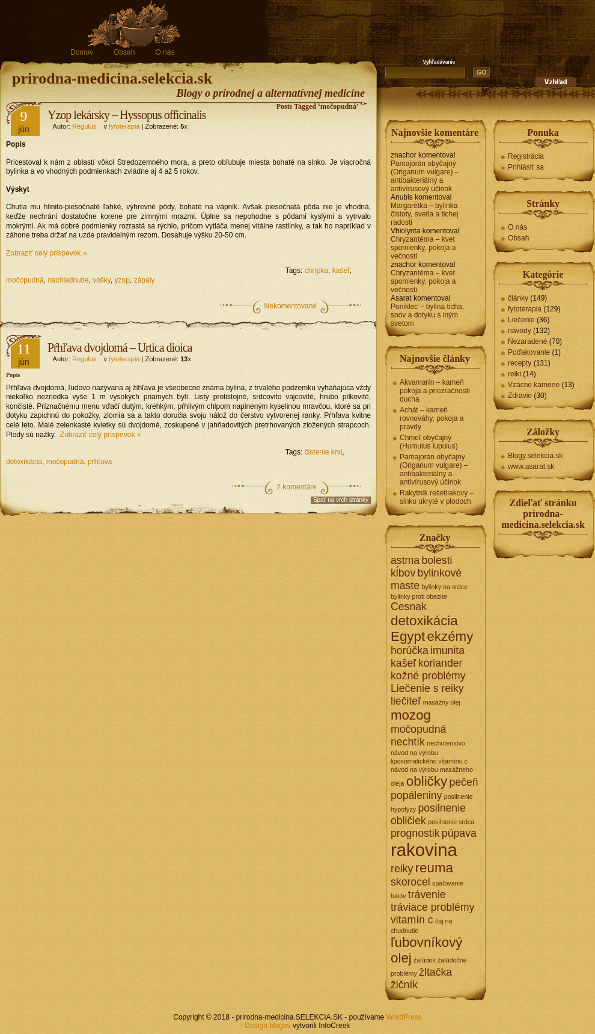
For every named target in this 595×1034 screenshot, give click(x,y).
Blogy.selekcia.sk (535, 455)
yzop (122, 280)
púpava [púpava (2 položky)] (459, 833)
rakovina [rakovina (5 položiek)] (424, 850)
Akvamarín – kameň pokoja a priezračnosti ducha (435, 390)
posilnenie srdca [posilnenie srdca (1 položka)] (451, 821)
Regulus (84, 126)
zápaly (144, 280)
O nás (164, 52)
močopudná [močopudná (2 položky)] (418, 729)
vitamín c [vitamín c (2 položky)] (412, 920)
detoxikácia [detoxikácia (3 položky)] (424, 620)
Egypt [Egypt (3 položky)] (408, 636)
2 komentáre (296, 487)
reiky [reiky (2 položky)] (402, 869)
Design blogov (268, 1025)
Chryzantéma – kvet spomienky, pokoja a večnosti (423, 247)
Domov (81, 52)
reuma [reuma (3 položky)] (434, 867)
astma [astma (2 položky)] (405, 560)
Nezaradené (527, 341)
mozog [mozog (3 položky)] (411, 715)
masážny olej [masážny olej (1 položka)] (441, 702)
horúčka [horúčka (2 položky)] (410, 650)
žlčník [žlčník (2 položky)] (404, 985)
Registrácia (526, 156)
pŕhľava (100, 461)
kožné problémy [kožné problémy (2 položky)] (428, 676)
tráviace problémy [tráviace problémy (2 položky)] (432, 907)
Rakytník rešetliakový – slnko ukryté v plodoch (437, 497)
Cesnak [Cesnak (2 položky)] (409, 607)
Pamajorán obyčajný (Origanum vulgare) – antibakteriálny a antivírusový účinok (425, 176)
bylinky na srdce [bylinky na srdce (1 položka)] (444, 586)
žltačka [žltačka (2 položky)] (435, 972)
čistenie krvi (324, 452)
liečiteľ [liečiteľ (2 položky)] (406, 701)
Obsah (124, 52)
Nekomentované (290, 306)
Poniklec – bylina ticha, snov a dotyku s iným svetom (427, 315)
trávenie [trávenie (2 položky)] (427, 895)
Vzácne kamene (534, 385)
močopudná (25, 280)
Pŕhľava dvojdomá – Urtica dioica (119, 347)
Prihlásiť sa (526, 167)
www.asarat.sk (531, 466)
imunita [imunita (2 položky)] (447, 650)
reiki (514, 374)
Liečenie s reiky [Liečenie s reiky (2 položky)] (427, 688)
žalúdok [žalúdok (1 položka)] (424, 960)
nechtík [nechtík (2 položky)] (408, 742)
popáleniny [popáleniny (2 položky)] (416, 795)
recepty (519, 363)
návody (519, 330)
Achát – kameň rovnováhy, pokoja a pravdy (432, 418)
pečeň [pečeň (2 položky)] (463, 782)
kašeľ (341, 270)
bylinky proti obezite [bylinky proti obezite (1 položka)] (419, 596)
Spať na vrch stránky (340, 500)
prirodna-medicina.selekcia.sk (112, 78)
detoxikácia (24, 461)
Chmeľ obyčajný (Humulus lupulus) (429, 441)
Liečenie (521, 320)
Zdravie (520, 395)
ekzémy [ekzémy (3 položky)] (450, 636)
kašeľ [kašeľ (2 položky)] (403, 663)
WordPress (404, 1017)
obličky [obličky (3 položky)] (426, 781)
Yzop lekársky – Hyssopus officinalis (126, 114)
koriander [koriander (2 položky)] (440, 663)
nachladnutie (67, 280)
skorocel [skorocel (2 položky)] (410, 882)
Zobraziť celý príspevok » (46, 253)
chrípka (316, 270)
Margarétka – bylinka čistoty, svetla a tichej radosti (425, 214)
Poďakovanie (529, 352)
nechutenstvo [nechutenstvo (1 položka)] (446, 743)
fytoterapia (124, 126)
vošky (102, 280)
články (518, 298)
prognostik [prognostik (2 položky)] (415, 833)
